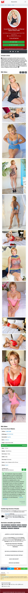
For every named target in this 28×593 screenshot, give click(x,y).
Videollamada (5, 584)
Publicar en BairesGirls (5, 576)
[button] (23, 469)
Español (6, 465)
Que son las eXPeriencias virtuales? (14, 551)
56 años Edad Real (14, 38)
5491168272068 (10, 434)
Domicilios (20, 526)
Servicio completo (16, 528)
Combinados (9, 526)
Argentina (9, 437)
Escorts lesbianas (10, 528)
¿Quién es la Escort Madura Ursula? (14, 534)
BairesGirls (14, 2)
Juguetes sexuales (4, 528)
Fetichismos (24, 526)
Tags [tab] (8, 572)
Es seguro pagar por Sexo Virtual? (14, 555)
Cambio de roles (3, 526)
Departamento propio (15, 526)
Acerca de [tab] (3, 572)
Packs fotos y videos (13, 584)
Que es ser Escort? (14, 559)
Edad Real (24, 445)
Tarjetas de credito (6, 586)
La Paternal (7, 439)
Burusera (20, 584)
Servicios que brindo (14, 563)
